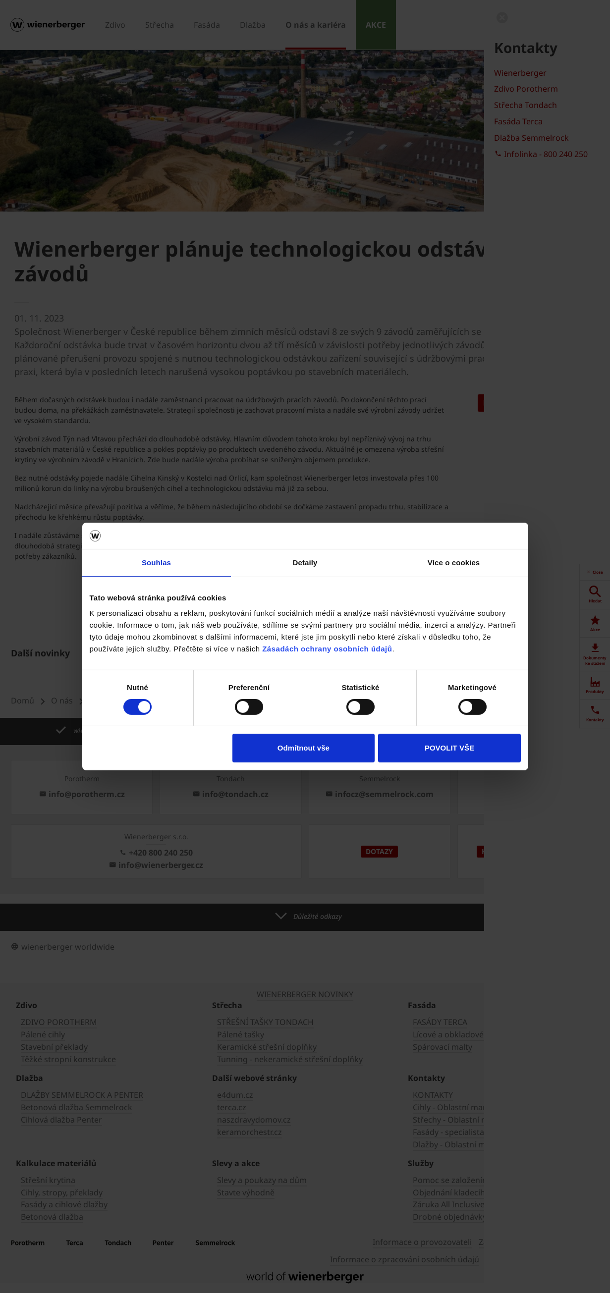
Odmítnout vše (303, 748)
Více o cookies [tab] (454, 562)
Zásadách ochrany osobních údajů (327, 649)
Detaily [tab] (305, 562)
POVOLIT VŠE (449, 748)
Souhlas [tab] (156, 562)
